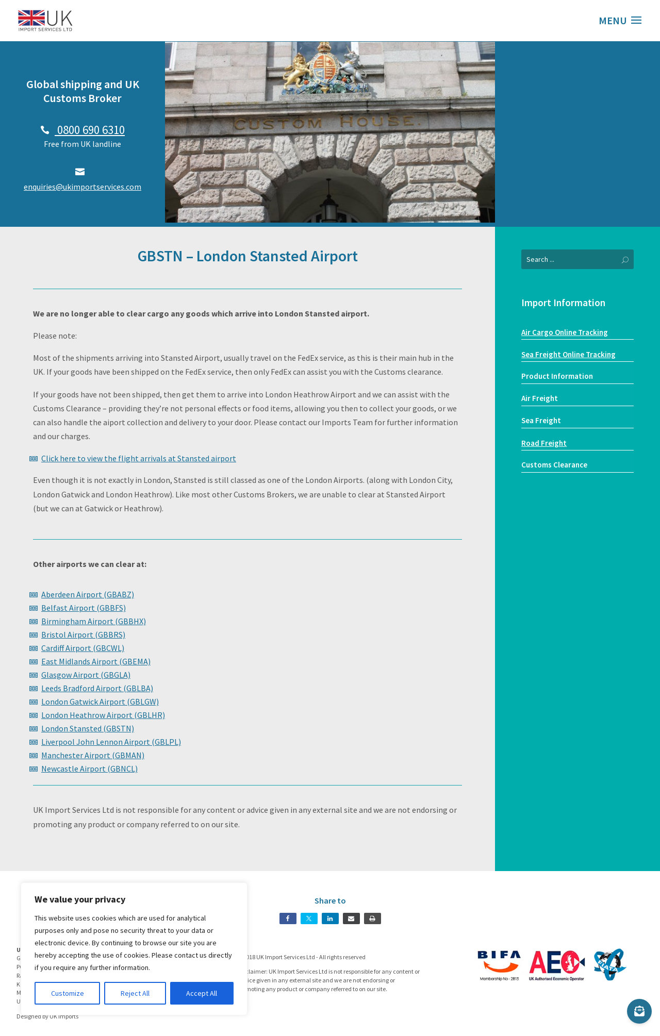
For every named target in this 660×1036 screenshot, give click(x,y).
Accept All (201, 993)
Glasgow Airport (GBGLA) (85, 675)
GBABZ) (120, 594)
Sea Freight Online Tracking (568, 354)
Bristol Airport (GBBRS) (83, 634)
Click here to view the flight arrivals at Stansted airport (138, 458)
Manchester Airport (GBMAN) (92, 755)
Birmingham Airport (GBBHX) (93, 621)
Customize (67, 993)
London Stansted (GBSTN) (87, 728)
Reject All (135, 993)
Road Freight (544, 443)
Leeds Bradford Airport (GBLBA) (97, 688)
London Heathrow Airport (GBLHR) (103, 715)
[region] (134, 948)
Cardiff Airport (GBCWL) (82, 648)
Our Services (577, 184)
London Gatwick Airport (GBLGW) (100, 701)
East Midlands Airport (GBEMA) (96, 661)
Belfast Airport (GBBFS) (83, 608)
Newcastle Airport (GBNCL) (89, 768)
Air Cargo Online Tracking (564, 332)
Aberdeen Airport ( (74, 594)
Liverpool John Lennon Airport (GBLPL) (111, 742)
